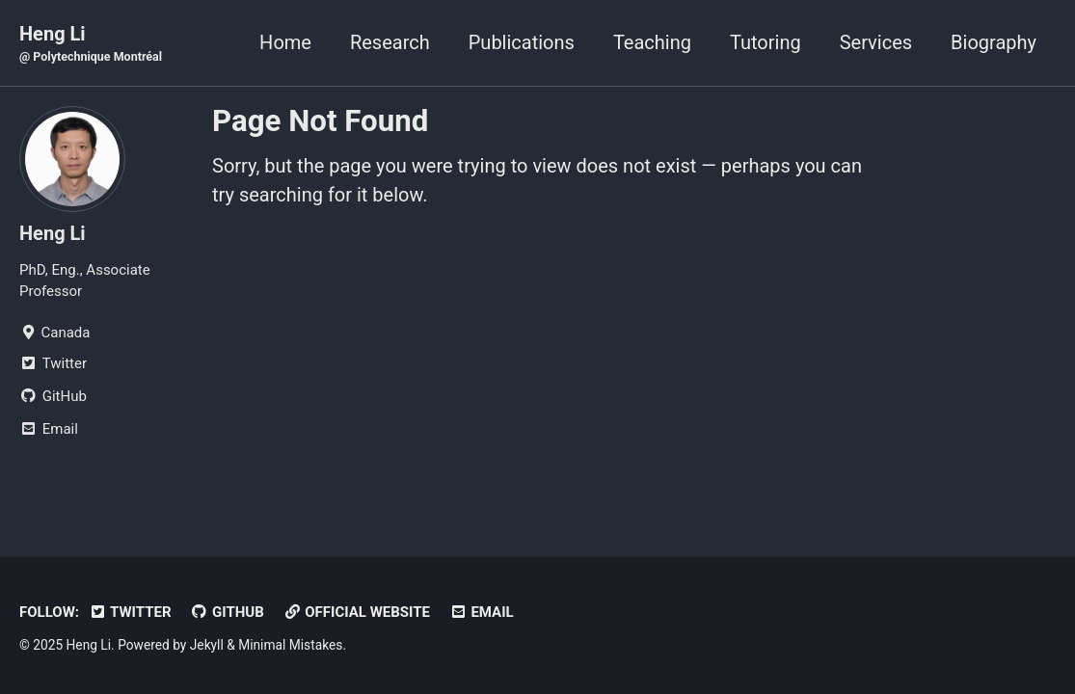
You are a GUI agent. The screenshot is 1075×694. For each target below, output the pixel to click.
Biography (993, 42)
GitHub (227, 612)
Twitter (130, 612)
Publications (522, 42)
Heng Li (90, 44)
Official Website (356, 612)
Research (390, 42)
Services (876, 42)
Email (481, 612)
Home (285, 42)
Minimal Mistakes (290, 645)
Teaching (652, 42)
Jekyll (207, 645)
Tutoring (765, 42)
